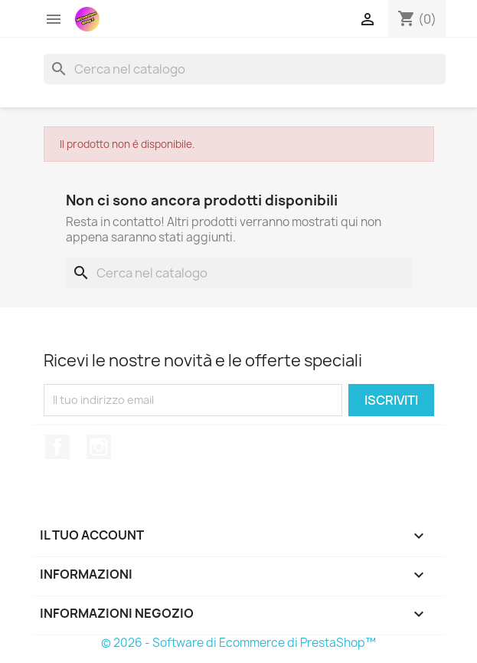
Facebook (57, 447)
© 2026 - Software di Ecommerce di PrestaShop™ (238, 643)
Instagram (99, 447)
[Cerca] (245, 69)
